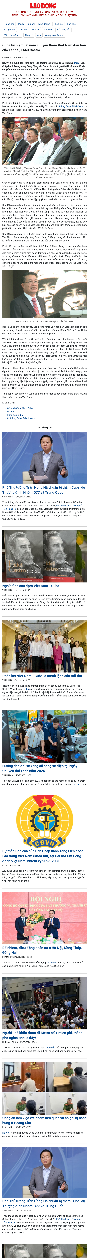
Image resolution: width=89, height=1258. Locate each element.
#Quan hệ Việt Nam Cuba (20, 408)
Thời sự (36, 29)
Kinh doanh (44, 24)
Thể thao (23, 29)
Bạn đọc (71, 24)
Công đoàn (9, 29)
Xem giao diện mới (54, 35)
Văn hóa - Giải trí (12, 35)
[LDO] (44, 458)
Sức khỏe (48, 29)
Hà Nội (5, 1132)
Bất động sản (63, 29)
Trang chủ (9, 24)
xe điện (77, 784)
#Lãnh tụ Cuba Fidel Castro (21, 418)
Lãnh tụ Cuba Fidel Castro (70, 106)
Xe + (39, 35)
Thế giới (29, 35)
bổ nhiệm (51, 962)
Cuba (76, 63)
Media (21, 24)
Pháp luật (58, 24)
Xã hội (31, 24)
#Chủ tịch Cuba (15, 415)
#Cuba (10, 411)
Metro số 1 (50, 1047)
